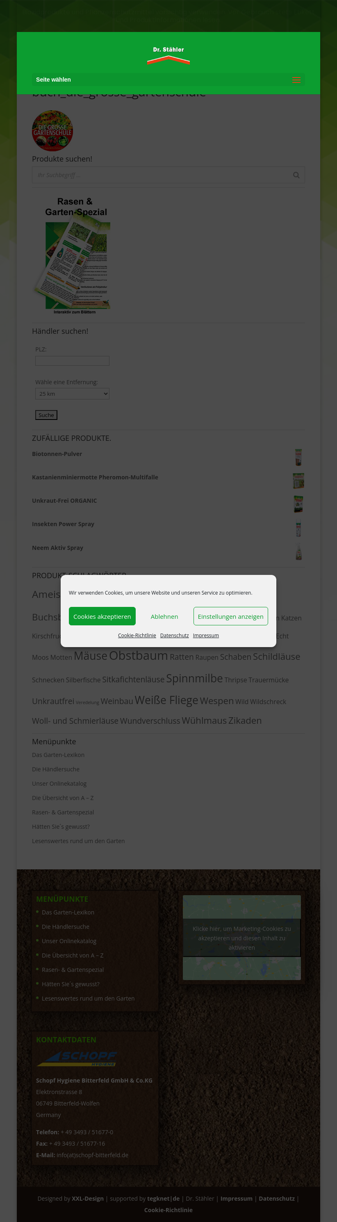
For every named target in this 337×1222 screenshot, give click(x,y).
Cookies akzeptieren (102, 616)
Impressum (206, 635)
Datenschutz (174, 635)
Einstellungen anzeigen (231, 616)
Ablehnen (164, 616)
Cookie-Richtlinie (137, 635)
